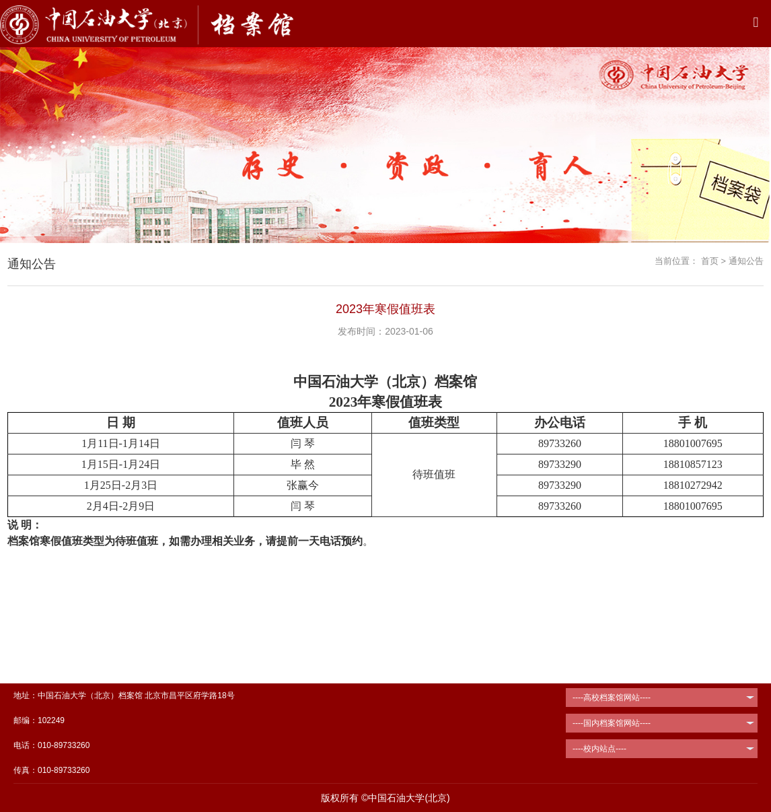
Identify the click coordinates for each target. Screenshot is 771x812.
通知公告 (746, 261)
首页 (710, 261)
